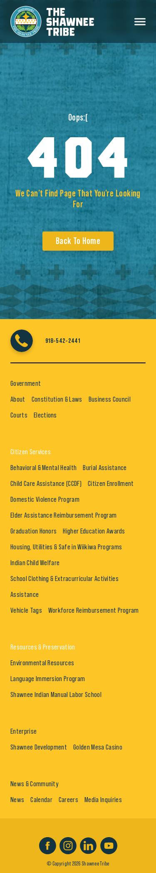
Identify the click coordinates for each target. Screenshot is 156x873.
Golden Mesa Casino (97, 747)
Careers (68, 799)
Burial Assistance (104, 467)
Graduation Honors (33, 531)
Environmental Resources (42, 663)
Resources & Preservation (42, 647)
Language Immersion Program (47, 678)
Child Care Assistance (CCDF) (46, 483)
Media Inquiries (103, 799)
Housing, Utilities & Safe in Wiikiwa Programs (66, 547)
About (17, 399)
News (17, 799)
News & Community (34, 783)
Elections (45, 415)
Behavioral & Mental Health (43, 467)
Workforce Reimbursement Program (93, 610)
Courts (18, 415)
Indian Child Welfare (34, 562)
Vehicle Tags (26, 610)
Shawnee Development (38, 747)
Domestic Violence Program (44, 499)
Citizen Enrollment (111, 483)
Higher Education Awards (94, 531)
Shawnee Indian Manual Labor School (56, 694)
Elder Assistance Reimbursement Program (63, 515)
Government (25, 383)
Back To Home (78, 241)
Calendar (41, 799)
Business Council (110, 399)
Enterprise (23, 731)
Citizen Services (30, 451)
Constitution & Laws (57, 399)
